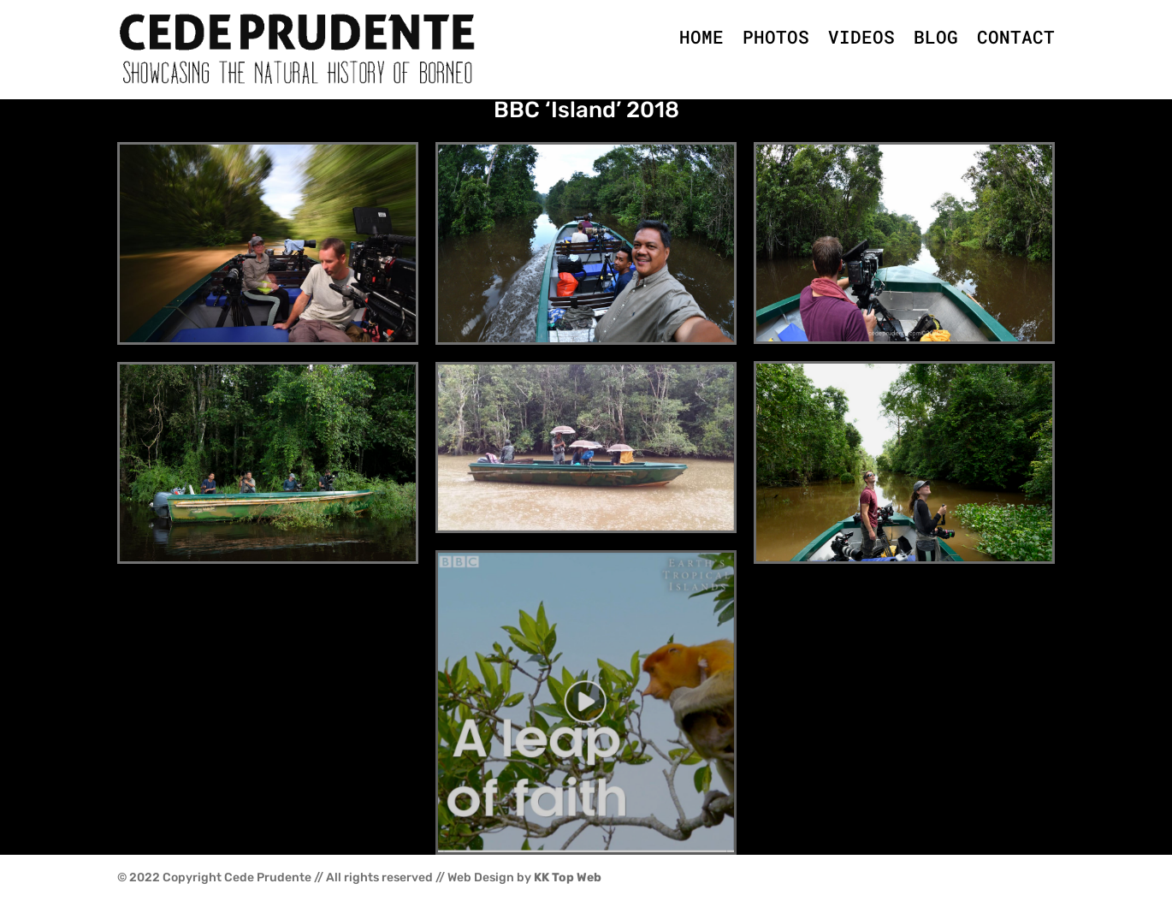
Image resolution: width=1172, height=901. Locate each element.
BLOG (936, 37)
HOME (701, 37)
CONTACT (1016, 37)
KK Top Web (567, 877)
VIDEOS (861, 37)
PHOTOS (776, 37)
